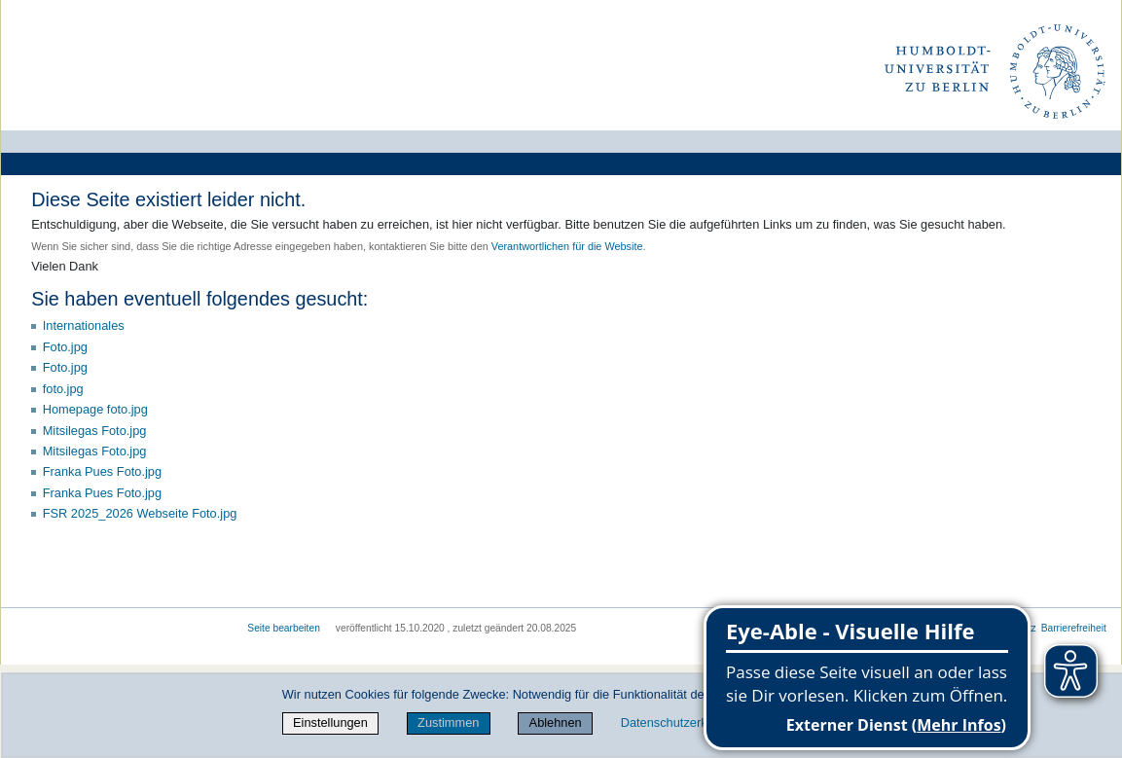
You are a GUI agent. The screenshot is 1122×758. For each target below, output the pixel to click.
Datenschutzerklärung (681, 722)
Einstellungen (330, 722)
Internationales (84, 325)
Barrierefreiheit (1073, 628)
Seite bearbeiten (283, 628)
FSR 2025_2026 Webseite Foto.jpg (140, 513)
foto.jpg (63, 388)
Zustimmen (448, 722)
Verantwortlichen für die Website (567, 246)
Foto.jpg (65, 347)
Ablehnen (555, 722)
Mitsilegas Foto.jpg (95, 430)
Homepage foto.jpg (95, 409)
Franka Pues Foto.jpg (102, 471)
